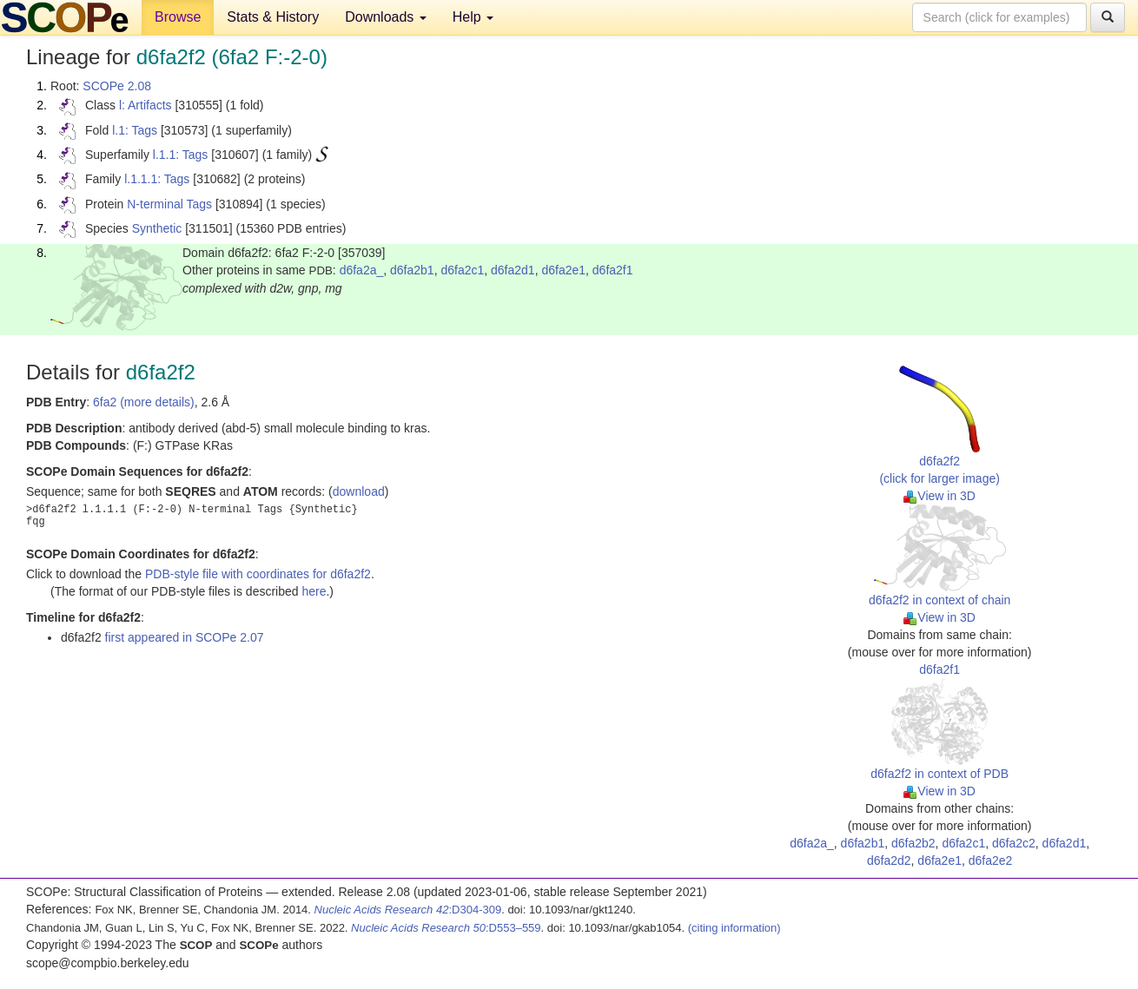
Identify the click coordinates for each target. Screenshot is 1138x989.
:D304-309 (408, 909)
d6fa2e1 (563, 270)
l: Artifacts (145, 105)
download (359, 491)
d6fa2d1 (513, 270)
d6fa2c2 (1013, 843)
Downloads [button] (386, 17)
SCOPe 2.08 (117, 86)
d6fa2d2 (889, 860)
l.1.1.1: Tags (156, 179)
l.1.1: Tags (180, 155)
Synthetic (157, 228)
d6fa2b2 (913, 843)
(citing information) (734, 927)
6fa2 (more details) (144, 402)
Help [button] (473, 17)
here (313, 591)
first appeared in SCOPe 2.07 (184, 637)
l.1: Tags (134, 130)
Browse (178, 17)
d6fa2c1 (462, 270)
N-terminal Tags (169, 204)
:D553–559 (446, 927)
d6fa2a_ (362, 270)
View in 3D (939, 496)
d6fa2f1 (612, 270)
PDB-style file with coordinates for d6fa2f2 (258, 574)
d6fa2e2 (991, 860)
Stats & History (273, 17)
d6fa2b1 (412, 270)
